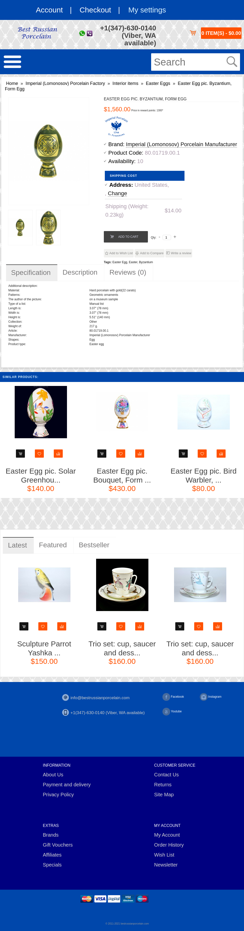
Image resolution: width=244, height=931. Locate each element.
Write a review (181, 253)
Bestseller (94, 545)
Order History (169, 845)
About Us (53, 774)
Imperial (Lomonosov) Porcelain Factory (65, 83)
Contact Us (166, 774)
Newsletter (166, 865)
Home (12, 83)
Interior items (125, 83)
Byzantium (146, 262)
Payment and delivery (67, 784)
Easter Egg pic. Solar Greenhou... (41, 475)
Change (117, 193)
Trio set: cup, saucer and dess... (122, 648)
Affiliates (52, 855)
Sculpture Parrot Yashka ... (44, 648)
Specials (52, 865)
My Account (167, 835)
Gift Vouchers (58, 845)
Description (79, 272)
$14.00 (173, 210)
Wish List (164, 855)
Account (49, 10)
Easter (133, 262)
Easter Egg (120, 262)
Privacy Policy (58, 794)
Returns (163, 784)
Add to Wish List (121, 253)
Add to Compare (152, 253)
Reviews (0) (127, 272)
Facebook (173, 697)
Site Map (164, 794)
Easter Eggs (158, 83)
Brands (51, 835)
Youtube (172, 712)
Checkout (95, 10)
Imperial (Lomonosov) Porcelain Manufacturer (181, 144)
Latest (17, 545)
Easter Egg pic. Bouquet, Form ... (122, 475)
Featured (53, 545)
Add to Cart (128, 237)
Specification (31, 272)
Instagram (210, 697)
